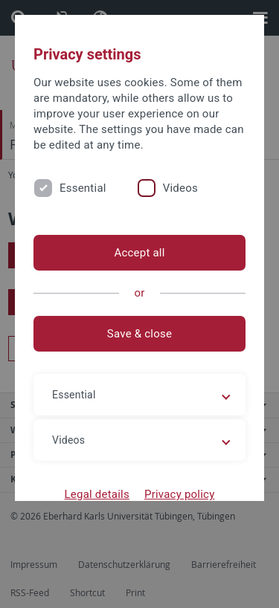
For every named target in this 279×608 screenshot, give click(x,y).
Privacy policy (179, 494)
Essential (83, 188)
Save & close (139, 333)
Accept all (139, 252)
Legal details (97, 494)
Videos (180, 188)
